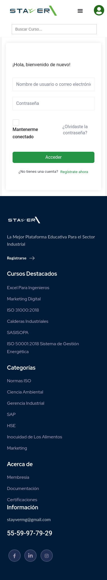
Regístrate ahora (74, 171)
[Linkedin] (30, 555)
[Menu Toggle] (80, 10)
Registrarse (21, 258)
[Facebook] (14, 555)
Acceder (53, 157)
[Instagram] (47, 555)
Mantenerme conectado (25, 133)
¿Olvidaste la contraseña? (75, 129)
